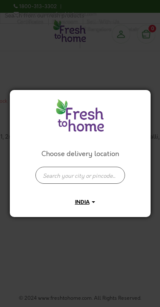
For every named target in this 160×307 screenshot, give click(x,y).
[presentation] (80, 175)
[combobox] (80, 171)
